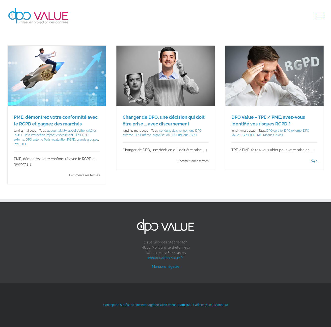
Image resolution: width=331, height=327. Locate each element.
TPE (24, 144)
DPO (78, 135)
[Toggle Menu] (319, 16)
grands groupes (87, 139)
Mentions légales (165, 266)
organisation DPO (165, 135)
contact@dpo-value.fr (165, 258)
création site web (134, 305)
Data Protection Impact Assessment (48, 135)
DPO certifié (274, 130)
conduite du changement (176, 130)
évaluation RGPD (63, 139)
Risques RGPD (273, 135)
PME (17, 144)
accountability (57, 130)
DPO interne (143, 135)
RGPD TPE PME (251, 135)
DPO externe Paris (38, 139)
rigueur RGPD (187, 135)
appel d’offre (76, 130)
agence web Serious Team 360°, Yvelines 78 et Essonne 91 (188, 305)
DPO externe (293, 130)
